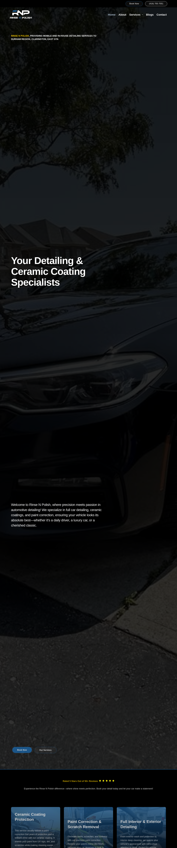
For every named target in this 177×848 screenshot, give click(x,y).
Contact (159, 14)
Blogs (145, 14)
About (113, 14)
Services (129, 15)
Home (100, 14)
